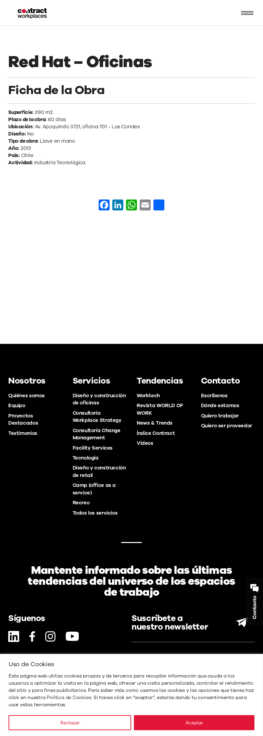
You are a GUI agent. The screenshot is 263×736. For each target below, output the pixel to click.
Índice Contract (156, 433)
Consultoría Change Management (97, 434)
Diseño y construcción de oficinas (99, 399)
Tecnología (86, 457)
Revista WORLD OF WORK (160, 409)
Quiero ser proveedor (226, 425)
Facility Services (93, 447)
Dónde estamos (220, 405)
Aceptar (194, 722)
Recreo (81, 502)
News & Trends (155, 422)
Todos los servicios (95, 512)
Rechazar (70, 722)
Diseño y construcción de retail (99, 471)
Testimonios (22, 433)
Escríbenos (214, 395)
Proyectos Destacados (23, 419)
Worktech (148, 395)
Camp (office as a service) (94, 489)
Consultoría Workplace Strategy (97, 417)
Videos (145, 443)
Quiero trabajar (220, 415)
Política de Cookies (69, 697)
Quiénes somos (26, 395)
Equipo (16, 405)
